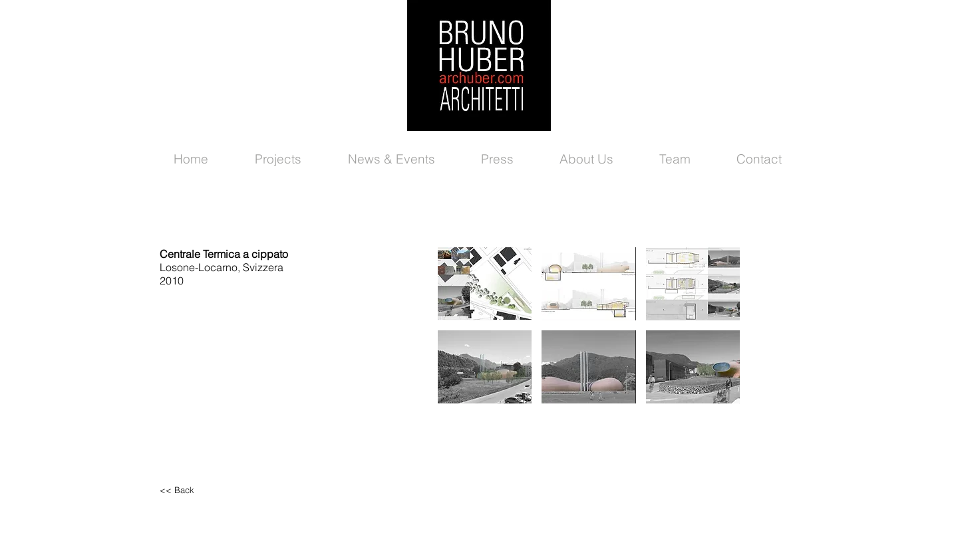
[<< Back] (216, 490)
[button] (485, 283)
